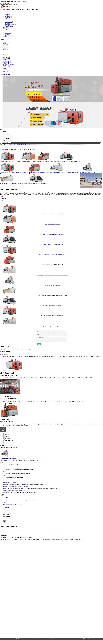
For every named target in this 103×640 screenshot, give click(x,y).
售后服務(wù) (7, 29)
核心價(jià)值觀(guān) (8, 17)
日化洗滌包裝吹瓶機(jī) (9, 21)
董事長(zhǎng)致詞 (8, 18)
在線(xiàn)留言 (7, 30)
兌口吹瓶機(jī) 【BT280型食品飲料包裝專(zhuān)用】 (39, 183)
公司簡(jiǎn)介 (7, 14)
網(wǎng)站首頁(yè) (6, 11)
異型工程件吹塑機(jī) (8, 25)
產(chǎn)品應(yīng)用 (8, 35)
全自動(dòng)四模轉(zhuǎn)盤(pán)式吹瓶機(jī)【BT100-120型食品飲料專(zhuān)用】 (65, 172)
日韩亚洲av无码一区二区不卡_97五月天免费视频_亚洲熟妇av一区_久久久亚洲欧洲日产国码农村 (18, 539)
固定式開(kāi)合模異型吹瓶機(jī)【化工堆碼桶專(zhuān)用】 (39, 172)
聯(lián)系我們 (5, 36)
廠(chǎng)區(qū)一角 (8, 16)
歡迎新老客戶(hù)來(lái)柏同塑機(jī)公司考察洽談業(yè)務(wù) (16, 473)
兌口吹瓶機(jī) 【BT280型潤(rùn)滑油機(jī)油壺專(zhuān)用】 (71, 161)
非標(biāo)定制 (5, 27)
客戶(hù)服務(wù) (6, 28)
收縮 (1, 129)
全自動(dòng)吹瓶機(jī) (9, 26)
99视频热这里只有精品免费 (41, 539)
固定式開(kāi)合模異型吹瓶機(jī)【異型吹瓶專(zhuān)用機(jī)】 (48, 161)
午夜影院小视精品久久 (70, 539)
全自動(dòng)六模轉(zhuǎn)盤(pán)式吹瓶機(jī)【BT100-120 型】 (52, 326)
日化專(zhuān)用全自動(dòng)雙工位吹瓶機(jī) (13, 477)
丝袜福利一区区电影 (78, 539)
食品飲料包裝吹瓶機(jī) (9, 22)
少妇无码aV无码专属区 (61, 539)
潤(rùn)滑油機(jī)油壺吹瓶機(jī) (10, 24)
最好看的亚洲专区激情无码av (51, 539)
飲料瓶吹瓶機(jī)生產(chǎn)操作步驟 (8, 458)
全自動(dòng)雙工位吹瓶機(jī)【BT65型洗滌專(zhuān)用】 (19, 143)
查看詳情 (2, 196)
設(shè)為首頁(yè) (3, 3)
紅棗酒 (1, 495)
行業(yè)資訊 (7, 34)
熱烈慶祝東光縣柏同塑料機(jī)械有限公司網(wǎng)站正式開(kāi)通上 (18, 469)
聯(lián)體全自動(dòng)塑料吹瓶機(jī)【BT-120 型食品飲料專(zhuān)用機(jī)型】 (14, 183)
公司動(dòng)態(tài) (8, 33)
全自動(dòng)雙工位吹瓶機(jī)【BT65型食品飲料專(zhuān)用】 (52, 315)
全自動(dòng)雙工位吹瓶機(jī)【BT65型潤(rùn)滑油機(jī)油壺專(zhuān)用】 (14, 172)
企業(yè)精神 (7, 15)
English (12, 3)
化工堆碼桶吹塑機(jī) (8, 23)
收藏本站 (8, 3)
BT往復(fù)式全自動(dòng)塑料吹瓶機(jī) (87, 172)
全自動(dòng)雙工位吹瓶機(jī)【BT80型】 (29, 161)
